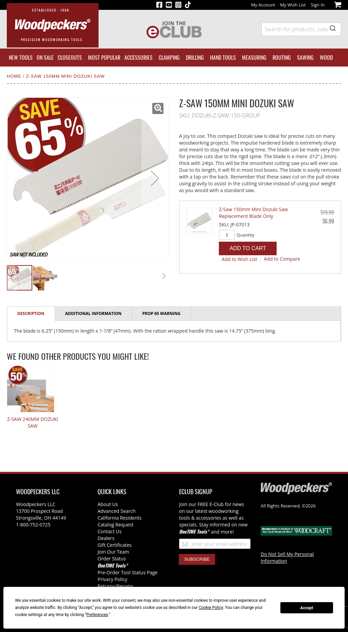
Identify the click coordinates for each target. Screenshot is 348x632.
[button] (157, 108)
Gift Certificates (115, 545)
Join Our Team (113, 552)
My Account (263, 5)
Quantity (245, 235)
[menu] (174, 58)
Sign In (318, 5)
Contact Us (110, 531)
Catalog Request (116, 524)
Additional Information (93, 313)
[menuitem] (21, 58)
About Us (108, 504)
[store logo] (53, 25)
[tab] (31, 314)
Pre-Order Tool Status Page (128, 572)
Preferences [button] (97, 614)
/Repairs (124, 586)
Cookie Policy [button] (211, 607)
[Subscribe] (197, 559)
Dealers (106, 538)
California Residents (119, 518)
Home (15, 76)
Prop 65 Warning (161, 313)
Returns (106, 586)
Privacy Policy (112, 579)
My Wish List (293, 5)
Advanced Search (117, 511)
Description (31, 313)
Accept (306, 608)
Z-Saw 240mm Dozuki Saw (32, 422)
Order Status (112, 558)
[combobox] (301, 29)
